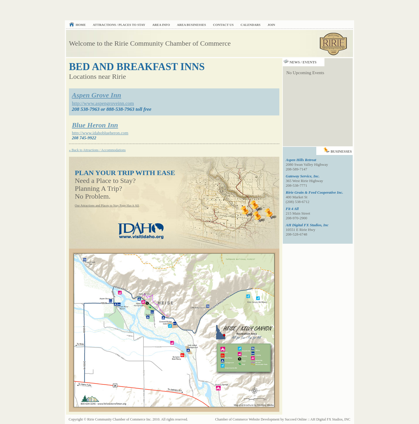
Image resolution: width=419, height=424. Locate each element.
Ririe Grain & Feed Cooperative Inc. (314, 192)
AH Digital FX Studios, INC (330, 419)
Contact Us (223, 24)
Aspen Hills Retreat (301, 160)
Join (271, 24)
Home (81, 24)
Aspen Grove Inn (96, 95)
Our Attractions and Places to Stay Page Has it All (107, 205)
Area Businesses (191, 24)
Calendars (250, 24)
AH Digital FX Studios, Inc (307, 225)
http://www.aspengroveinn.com (103, 103)
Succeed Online (296, 419)
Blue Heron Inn (95, 125)
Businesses (338, 150)
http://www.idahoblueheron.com (100, 133)
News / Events (300, 62)
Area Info (161, 24)
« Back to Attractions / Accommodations (97, 150)
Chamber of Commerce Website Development (247, 419)
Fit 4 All (292, 208)
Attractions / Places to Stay (119, 24)
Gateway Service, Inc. (302, 176)
